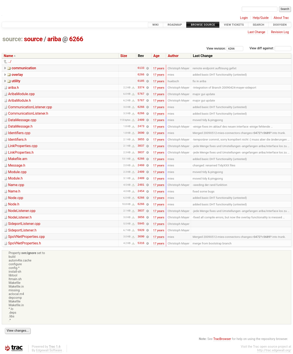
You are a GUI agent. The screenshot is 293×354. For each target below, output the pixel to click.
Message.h (16, 165)
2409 (141, 120)
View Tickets (234, 24)
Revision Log (280, 32)
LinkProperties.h (21, 152)
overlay (17, 75)
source (33, 39)
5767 (141, 94)
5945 (141, 224)
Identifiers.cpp (19, 133)
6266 (76, 39)
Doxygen (280, 24)
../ (9, 61)
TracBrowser (222, 339)
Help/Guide (261, 18)
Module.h (15, 178)
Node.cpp (15, 198)
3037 (141, 146)
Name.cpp (16, 185)
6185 (141, 81)
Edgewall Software (49, 350)
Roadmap (175, 24)
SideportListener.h (22, 230)
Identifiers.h (17, 139)
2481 (141, 185)
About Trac (281, 18)
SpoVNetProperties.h (24, 243)
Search (258, 24)
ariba (54, 39)
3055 (141, 139)
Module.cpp (17, 172)
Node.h (13, 204)
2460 (141, 165)
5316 (141, 243)
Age (156, 56)
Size (123, 56)
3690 (141, 133)
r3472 (256, 133)
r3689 (266, 133)
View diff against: (270, 48)
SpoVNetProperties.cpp (26, 237)
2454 (141, 191)
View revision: (216, 48)
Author (173, 56)
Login (244, 18)
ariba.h (13, 87)
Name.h (14, 191)
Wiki (155, 24)
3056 (141, 217)
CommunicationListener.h (28, 113)
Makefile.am (17, 159)
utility (16, 81)
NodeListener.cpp (22, 211)
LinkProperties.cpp (23, 146)
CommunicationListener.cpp (30, 107)
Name (8, 56)
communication (24, 68)
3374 (141, 87)
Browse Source (203, 24)
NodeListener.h (20, 217)
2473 (141, 126)
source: (12, 39)
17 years (158, 68)
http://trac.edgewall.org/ (274, 350)
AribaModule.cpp (21, 94)
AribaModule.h (19, 100)
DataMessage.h (20, 126)
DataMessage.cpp (22, 120)
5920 (141, 230)
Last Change (256, 32)
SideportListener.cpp (24, 224)
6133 (141, 68)
